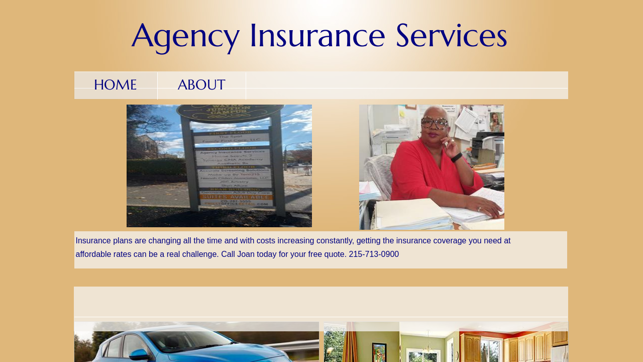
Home (115, 85)
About (202, 85)
